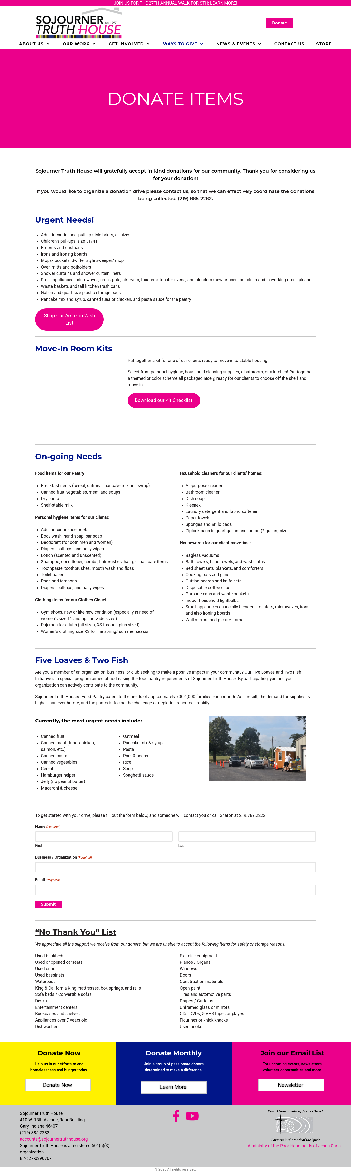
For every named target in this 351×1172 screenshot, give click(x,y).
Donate (279, 23)
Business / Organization (63, 857)
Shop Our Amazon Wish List (69, 319)
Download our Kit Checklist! (164, 400)
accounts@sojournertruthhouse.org (54, 1139)
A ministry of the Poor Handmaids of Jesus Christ (295, 1145)
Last (181, 845)
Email (47, 879)
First (38, 845)
